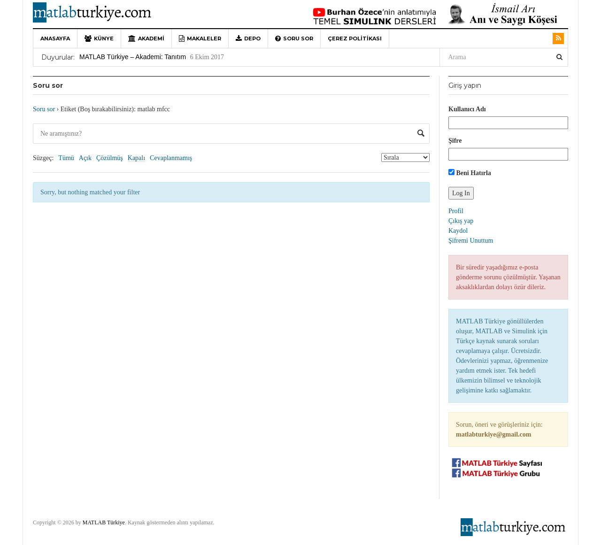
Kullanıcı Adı (467, 109)
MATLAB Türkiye (104, 522)
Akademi (146, 38)
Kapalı (136, 157)
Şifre (455, 140)
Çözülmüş (109, 157)
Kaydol (458, 230)
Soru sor (294, 38)
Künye (99, 38)
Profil (455, 211)
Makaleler (200, 38)
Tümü (66, 157)
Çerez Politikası (355, 38)
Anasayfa (55, 38)
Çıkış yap (460, 220)
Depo (248, 38)
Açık (85, 157)
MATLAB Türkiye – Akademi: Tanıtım (132, 57)
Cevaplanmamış (171, 157)
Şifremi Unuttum (470, 240)
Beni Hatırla (469, 173)
